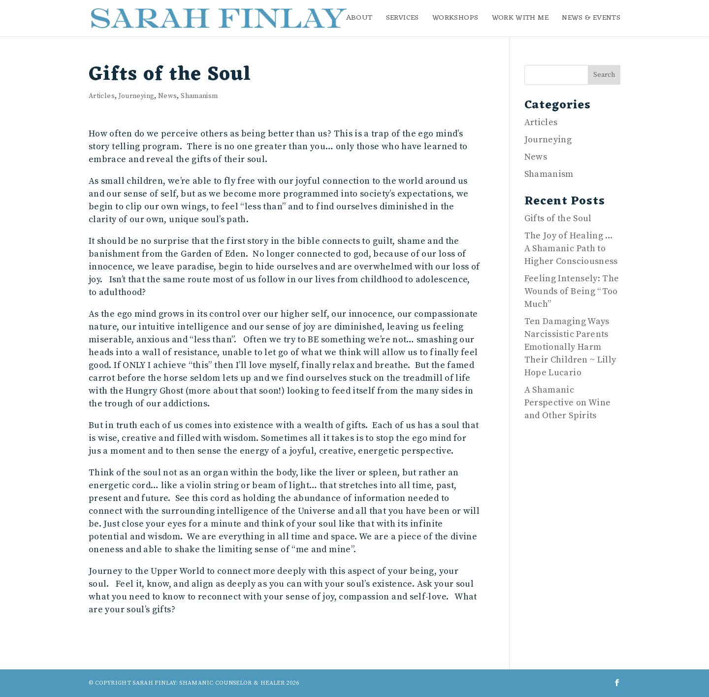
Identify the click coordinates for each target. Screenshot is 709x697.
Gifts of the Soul (558, 218)
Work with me (520, 20)
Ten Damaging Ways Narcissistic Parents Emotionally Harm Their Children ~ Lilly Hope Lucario (570, 347)
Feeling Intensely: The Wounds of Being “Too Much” (571, 291)
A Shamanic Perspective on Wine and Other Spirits (567, 402)
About (359, 20)
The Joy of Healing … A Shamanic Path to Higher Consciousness (571, 248)
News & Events (591, 20)
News (167, 96)
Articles (102, 96)
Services (402, 20)
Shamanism (199, 96)
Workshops (455, 20)
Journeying (137, 96)
